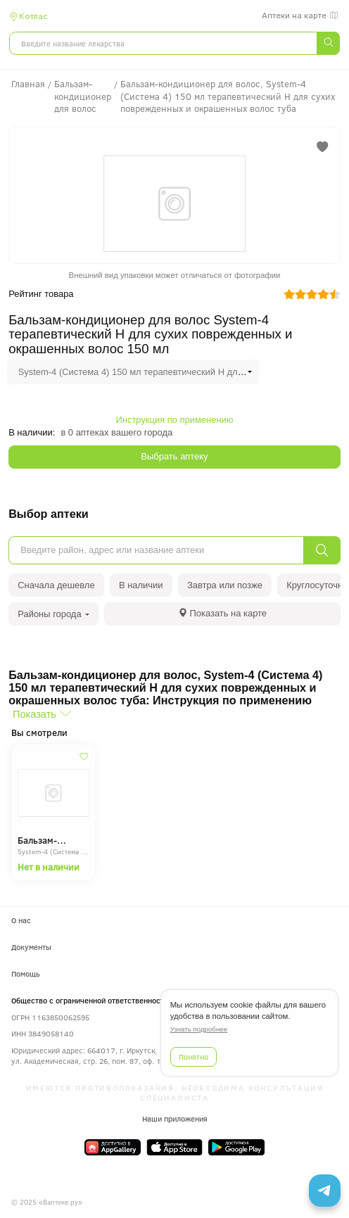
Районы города (53, 614)
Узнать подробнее (198, 1029)
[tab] (222, 614)
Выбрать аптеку (174, 456)
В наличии (141, 585)
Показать (34, 714)
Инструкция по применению (175, 419)
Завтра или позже (224, 585)
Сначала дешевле (56, 585)
